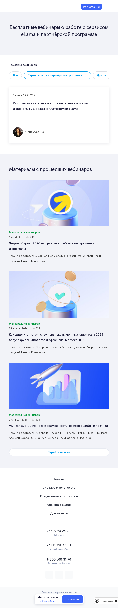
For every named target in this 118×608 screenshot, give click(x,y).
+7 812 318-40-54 (59, 545)
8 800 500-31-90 (59, 559)
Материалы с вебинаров (24, 232)
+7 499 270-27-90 (59, 531)
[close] (116, 601)
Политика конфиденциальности (59, 592)
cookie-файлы (46, 601)
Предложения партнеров (59, 496)
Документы (59, 513)
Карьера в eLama (59, 505)
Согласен (72, 599)
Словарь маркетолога (59, 487)
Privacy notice (107, 601)
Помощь (59, 479)
